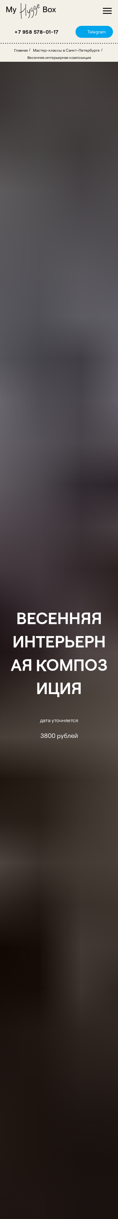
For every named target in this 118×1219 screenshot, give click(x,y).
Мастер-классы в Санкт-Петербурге (66, 50)
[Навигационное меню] (107, 11)
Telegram (96, 31)
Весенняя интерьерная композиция (59, 57)
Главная (21, 50)
